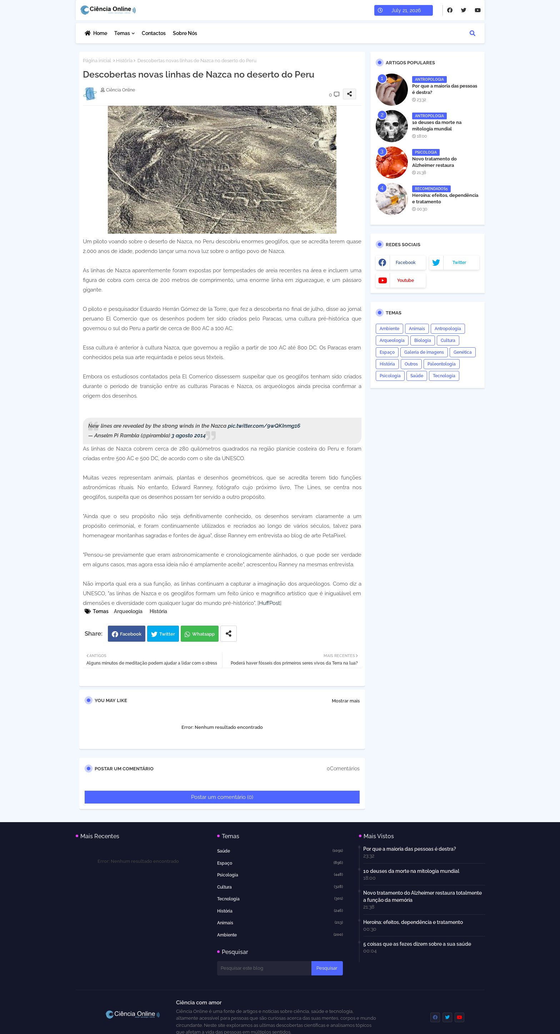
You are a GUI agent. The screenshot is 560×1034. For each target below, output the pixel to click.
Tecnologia (444, 375)
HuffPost (269, 603)
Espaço (387, 352)
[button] (472, 33)
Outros (411, 364)
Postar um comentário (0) (222, 797)
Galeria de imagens (424, 352)
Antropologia (448, 328)
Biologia (422, 340)
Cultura (448, 340)
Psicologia (390, 375)
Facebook (130, 634)
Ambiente (389, 328)
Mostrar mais (346, 701)
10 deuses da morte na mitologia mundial (436, 125)
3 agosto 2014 (188, 435)
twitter (459, 262)
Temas (122, 33)
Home (100, 33)
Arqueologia (128, 611)
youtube (405, 280)
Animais (417, 328)
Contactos (154, 33)
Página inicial (97, 60)
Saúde (416, 375)
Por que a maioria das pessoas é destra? (444, 89)
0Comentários (343, 768)
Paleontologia (442, 364)
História (124, 60)
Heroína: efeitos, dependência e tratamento (445, 198)
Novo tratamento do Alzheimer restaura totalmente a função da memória (438, 168)
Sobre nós (185, 33)
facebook (406, 262)
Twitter (167, 634)
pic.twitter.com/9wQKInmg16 (264, 426)
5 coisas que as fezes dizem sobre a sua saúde (417, 944)
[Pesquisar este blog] (264, 968)
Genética (463, 352)
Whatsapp (203, 634)
